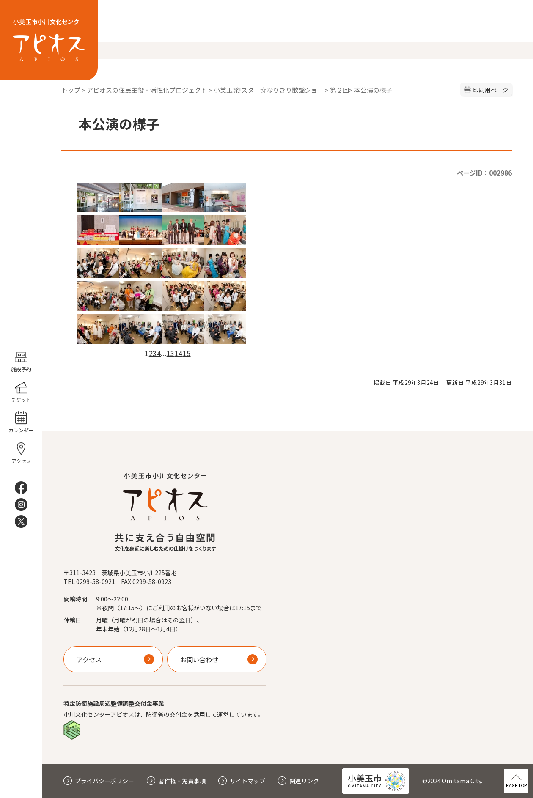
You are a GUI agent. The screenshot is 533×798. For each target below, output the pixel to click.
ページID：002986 (484, 172)
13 (171, 353)
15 (187, 353)
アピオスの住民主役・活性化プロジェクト (147, 89)
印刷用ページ (490, 89)
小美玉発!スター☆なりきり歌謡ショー (269, 89)
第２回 (339, 89)
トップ (70, 89)
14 (179, 353)
